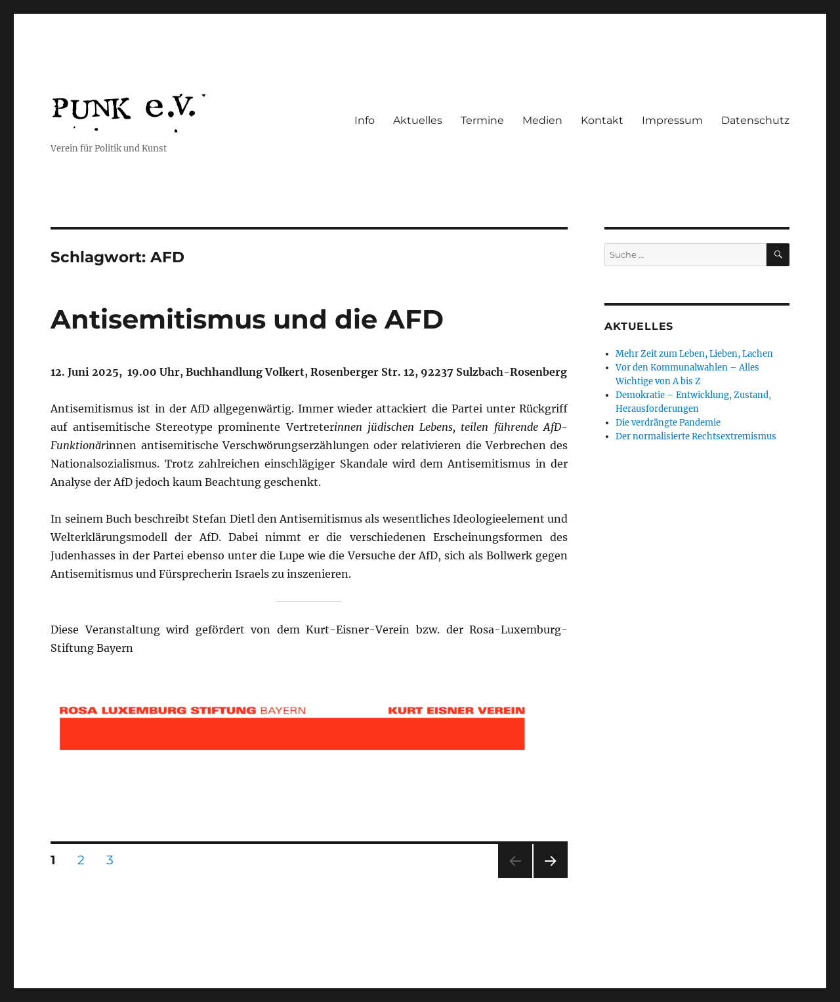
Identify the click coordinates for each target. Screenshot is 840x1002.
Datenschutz (755, 120)
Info (364, 120)
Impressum (672, 120)
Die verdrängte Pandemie (668, 422)
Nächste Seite (551, 877)
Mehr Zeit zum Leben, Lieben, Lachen (694, 353)
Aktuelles (417, 120)
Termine (482, 120)
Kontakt (602, 120)
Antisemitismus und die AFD (247, 319)
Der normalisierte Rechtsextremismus (696, 436)
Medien (542, 120)
